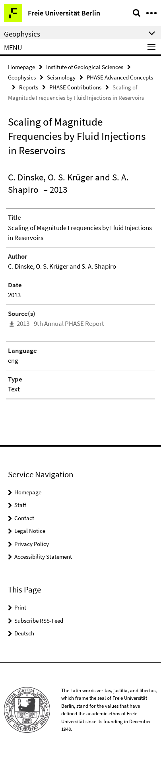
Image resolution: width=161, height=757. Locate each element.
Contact (24, 518)
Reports (28, 87)
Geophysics (22, 77)
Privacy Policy (31, 544)
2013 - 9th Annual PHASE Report (60, 323)
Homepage (21, 67)
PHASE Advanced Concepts (120, 77)
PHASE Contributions (75, 87)
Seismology (61, 77)
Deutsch (24, 633)
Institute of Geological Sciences (84, 67)
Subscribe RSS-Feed (38, 620)
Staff (20, 505)
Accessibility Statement (43, 556)
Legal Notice (29, 530)
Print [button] (20, 607)
